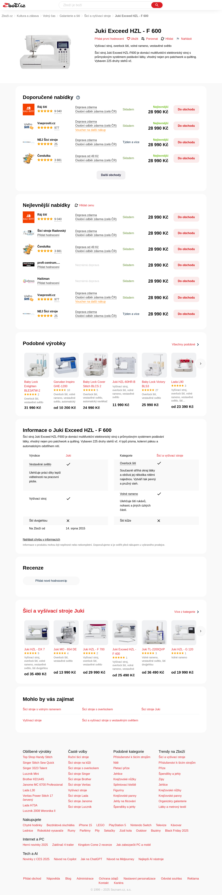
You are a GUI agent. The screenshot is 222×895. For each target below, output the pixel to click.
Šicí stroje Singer (79, 773)
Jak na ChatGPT (91, 859)
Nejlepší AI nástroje (151, 859)
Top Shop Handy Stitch (37, 757)
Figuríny (118, 790)
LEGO (100, 825)
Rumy (71, 830)
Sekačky (109, 830)
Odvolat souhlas (171, 878)
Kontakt (103, 882)
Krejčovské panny (124, 795)
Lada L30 (29, 790)
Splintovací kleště (124, 784)
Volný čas (49, 15)
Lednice (28, 830)
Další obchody (111, 175)
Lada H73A (30, 805)
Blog (68, 878)
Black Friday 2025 (176, 830)
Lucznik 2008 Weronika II (39, 810)
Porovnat (149, 39)
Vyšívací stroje (32, 720)
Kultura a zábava (28, 15)
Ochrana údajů (108, 878)
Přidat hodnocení (48, 235)
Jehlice (117, 773)
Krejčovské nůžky (124, 779)
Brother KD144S (33, 779)
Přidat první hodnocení (109, 38)
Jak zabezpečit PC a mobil (133, 844)
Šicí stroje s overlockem (97, 709)
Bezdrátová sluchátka (61, 825)
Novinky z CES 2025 (36, 859)
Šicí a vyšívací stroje (97, 15)
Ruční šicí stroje (78, 757)
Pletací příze (121, 768)
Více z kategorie (186, 611)
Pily (97, 830)
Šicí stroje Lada (78, 795)
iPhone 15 (85, 825)
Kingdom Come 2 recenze (95, 844)
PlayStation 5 (117, 825)
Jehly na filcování (124, 801)
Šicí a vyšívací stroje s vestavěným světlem (110, 720)
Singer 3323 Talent (35, 768)
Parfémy (85, 830)
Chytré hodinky (32, 825)
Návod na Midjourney (120, 859)
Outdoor (141, 830)
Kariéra (118, 882)
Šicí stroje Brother (79, 779)
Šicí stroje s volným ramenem (42, 709)
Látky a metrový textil (172, 806)
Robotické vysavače (50, 830)
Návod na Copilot (65, 859)
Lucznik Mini (31, 773)
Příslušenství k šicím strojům (131, 757)
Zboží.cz (7, 15)
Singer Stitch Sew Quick (38, 762)
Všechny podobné (185, 344)
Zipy (161, 779)
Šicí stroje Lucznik (79, 806)
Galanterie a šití (70, 15)
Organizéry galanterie (172, 801)
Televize (161, 825)
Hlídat (167, 39)
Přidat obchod (32, 878)
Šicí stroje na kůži (79, 762)
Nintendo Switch (141, 825)
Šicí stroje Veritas (79, 784)
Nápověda (53, 878)
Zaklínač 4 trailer (63, 844)
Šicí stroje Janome (80, 801)
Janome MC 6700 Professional (43, 784)
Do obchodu (186, 109)
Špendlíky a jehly (124, 806)
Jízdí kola (125, 830)
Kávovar (176, 825)
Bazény (156, 830)
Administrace (85, 878)
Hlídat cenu (84, 205)
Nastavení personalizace (139, 878)
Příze (162, 768)
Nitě (115, 762)
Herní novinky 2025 (35, 844)
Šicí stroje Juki (150, 709)
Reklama (193, 878)
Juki (68, 455)
